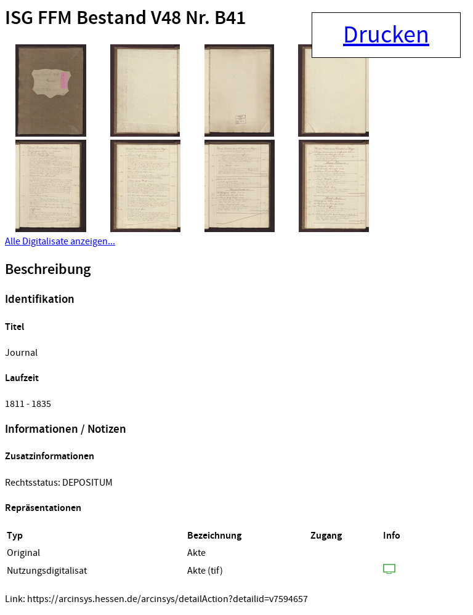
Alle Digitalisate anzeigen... (60, 241)
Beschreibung (48, 269)
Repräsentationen (43, 508)
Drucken (386, 35)
